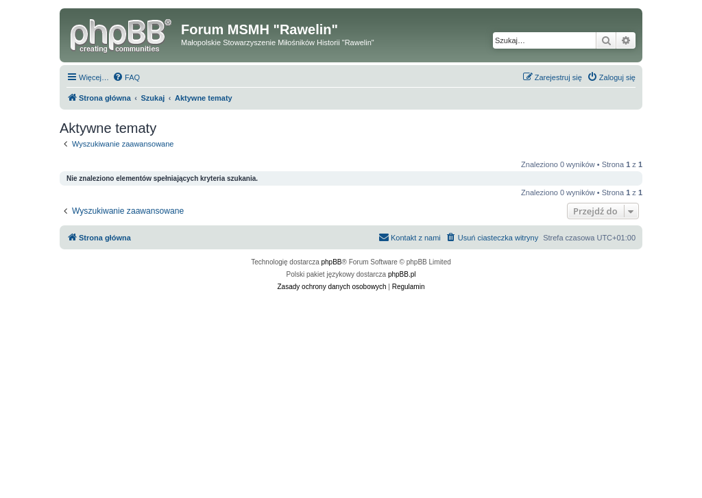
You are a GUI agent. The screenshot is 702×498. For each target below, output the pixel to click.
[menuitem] (126, 77)
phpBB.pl (402, 274)
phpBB (332, 262)
